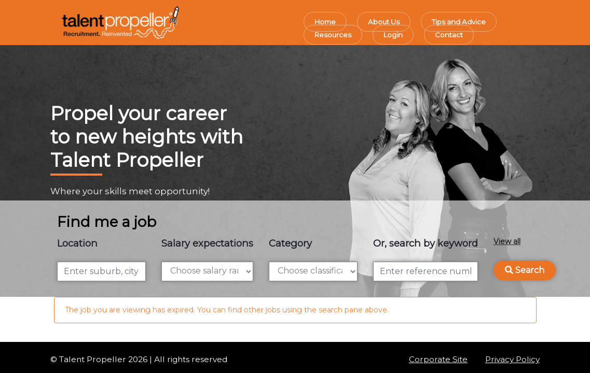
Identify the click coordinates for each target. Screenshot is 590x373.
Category (290, 243)
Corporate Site (438, 359)
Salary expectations (207, 243)
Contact (449, 35)
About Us (384, 22)
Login (393, 35)
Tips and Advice (459, 22)
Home (325, 22)
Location (77, 243)
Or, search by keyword (425, 243)
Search (524, 270)
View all (506, 241)
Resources (332, 35)
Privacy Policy (512, 359)
